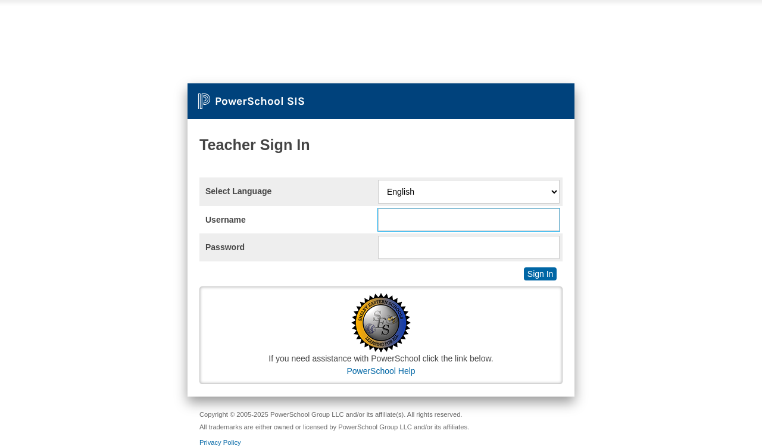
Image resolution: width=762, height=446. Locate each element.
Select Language (238, 191)
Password (225, 247)
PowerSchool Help (380, 371)
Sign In (540, 274)
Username (225, 219)
